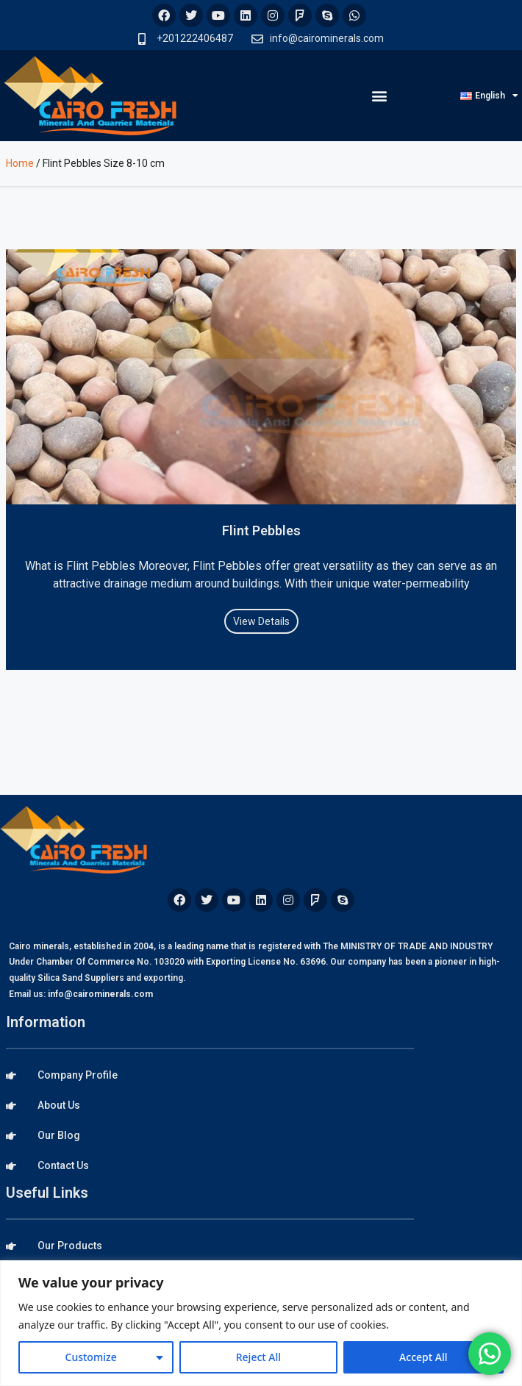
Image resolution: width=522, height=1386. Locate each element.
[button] (380, 96)
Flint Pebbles (261, 530)
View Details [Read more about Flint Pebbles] (261, 621)
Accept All (423, 1357)
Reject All (258, 1357)
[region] (261, 1323)
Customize (91, 1357)
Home (20, 163)
